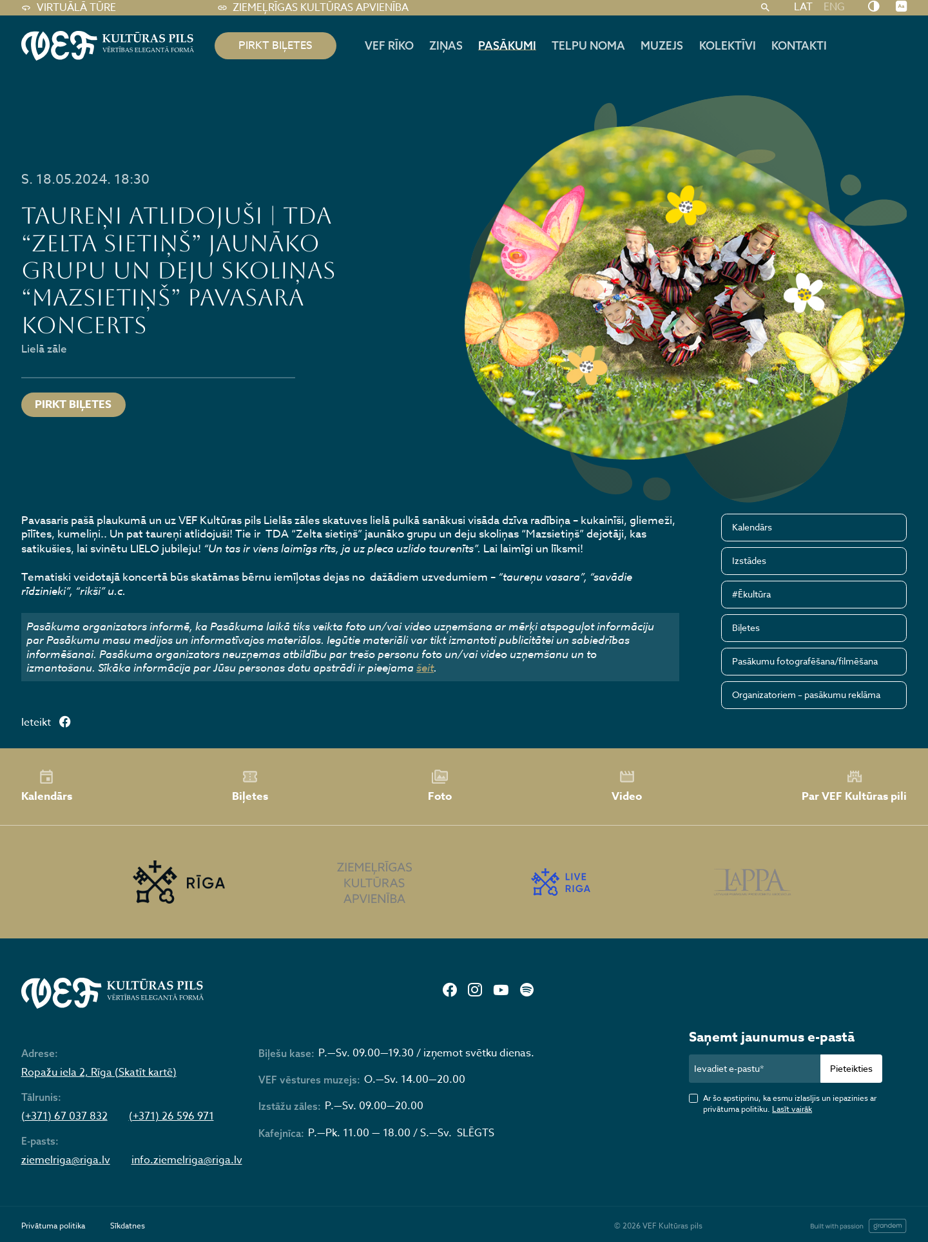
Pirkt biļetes (73, 404)
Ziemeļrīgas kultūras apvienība (313, 7)
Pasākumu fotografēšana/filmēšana (805, 661)
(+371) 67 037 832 (64, 1116)
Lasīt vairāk (792, 1108)
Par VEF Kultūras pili (854, 786)
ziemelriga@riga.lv (65, 1160)
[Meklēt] (765, 7)
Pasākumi (507, 45)
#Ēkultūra (751, 594)
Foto (440, 786)
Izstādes (749, 560)
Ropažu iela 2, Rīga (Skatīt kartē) (99, 1073)
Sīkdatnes (127, 1225)
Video (627, 786)
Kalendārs (752, 527)
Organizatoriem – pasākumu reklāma (806, 694)
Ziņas (446, 45)
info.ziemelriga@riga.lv (186, 1160)
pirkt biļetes (275, 45)
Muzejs (662, 45)
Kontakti (799, 45)
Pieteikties (851, 1068)
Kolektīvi (727, 45)
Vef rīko (389, 45)
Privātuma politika (53, 1225)
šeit (425, 667)
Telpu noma (588, 45)
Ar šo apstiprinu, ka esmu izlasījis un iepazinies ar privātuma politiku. (789, 1103)
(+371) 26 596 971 (171, 1116)
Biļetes (746, 627)
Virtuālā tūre (68, 7)
